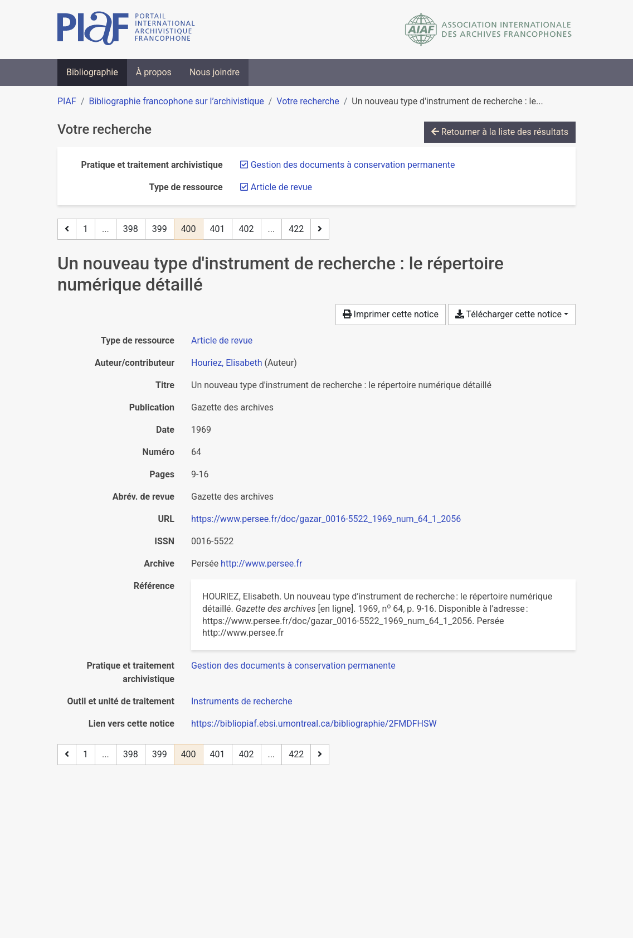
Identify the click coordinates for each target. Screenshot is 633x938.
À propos (154, 72)
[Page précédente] (66, 229)
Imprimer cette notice (391, 314)
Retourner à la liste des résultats (499, 132)
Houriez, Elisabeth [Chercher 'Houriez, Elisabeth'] (226, 362)
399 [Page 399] (159, 229)
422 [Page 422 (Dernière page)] (296, 229)
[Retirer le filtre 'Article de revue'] (281, 187)
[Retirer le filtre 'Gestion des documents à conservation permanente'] (353, 164)
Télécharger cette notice (508, 314)
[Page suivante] (319, 229)
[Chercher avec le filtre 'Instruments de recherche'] (242, 701)
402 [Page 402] (246, 229)
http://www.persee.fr (261, 563)
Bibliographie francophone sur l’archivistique (176, 101)
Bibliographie (92, 72)
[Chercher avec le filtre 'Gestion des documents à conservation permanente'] (293, 665)
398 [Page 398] (130, 229)
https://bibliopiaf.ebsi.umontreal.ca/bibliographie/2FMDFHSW (314, 723)
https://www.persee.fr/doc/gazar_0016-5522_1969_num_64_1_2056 (326, 519)
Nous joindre (214, 72)
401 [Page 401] (217, 229)
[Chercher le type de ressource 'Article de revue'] (221, 340)
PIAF (66, 101)
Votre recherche (307, 101)
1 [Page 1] (85, 229)
